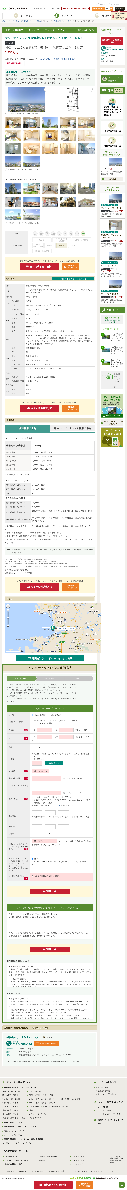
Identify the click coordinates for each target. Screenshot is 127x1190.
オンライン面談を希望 (42, 723)
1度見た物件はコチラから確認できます (120, 16)
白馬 (31, 1099)
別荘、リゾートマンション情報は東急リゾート (18, 21)
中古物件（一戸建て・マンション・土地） (20, 1087)
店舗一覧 (42, 1160)
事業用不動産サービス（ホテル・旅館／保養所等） (24, 1139)
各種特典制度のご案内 (13, 1164)
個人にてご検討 (39, 715)
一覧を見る (112, 179)
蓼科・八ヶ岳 (41, 1099)
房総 (44, 1095)
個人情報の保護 (37, 1171)
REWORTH (21, 1127)
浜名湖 (52, 1103)
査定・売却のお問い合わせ (106, 1094)
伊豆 (31, 1103)
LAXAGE (33, 1127)
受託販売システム (12, 1157)
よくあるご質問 (54, 8)
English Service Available (74, 8)
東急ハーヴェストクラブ (14, 1131)
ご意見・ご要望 (78, 1157)
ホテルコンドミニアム (13, 1135)
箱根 (51, 1095)
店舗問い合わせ (40, 8)
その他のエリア (35, 1118)
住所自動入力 (53, 763)
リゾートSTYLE (102, 1107)
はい (35, 859)
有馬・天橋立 (34, 1107)
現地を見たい (38, 721)
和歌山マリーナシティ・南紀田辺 (56, 1107)
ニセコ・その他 (35, 1091)
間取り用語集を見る (15, 63)
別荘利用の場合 (27, 428)
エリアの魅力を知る (104, 1110)
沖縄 (31, 1110)
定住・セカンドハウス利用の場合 (72, 428)
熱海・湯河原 (41, 1103)
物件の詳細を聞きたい (57, 721)
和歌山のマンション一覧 (61, 21)
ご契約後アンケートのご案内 (16, 1160)
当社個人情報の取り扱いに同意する (47, 876)
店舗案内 (48, 1038)
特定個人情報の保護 (56, 1171)
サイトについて (114, 1171)
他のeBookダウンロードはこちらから (113, 422)
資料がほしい (76, 721)
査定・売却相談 (102, 1087)
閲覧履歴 (119, 9)
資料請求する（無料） (42, 266)
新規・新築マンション (13, 1122)
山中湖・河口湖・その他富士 (69, 1099)
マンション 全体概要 (110, 79)
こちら (57, 805)
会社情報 (10, 1171)
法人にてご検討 (56, 715)
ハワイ (31, 1114)
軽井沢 (52, 1099)
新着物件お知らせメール (48, 1157)
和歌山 (39, 21)
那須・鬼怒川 (34, 1095)
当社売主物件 (9, 1127)
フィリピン (42, 1114)
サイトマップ (77, 1164)
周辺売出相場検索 (103, 1091)
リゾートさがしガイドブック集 (108, 1114)
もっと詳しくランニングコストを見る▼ (58, 59)
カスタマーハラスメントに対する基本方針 (86, 1171)
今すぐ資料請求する (41, 408)
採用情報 (22, 1171)
